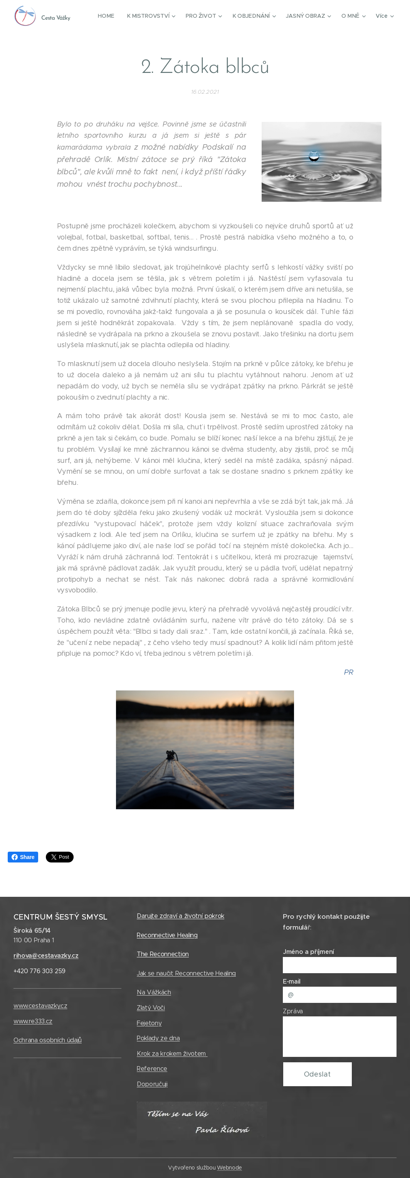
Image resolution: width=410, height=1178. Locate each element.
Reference (152, 1068)
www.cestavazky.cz (40, 1005)
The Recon (152, 954)
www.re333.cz (32, 1021)
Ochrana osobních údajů (47, 1040)
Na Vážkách (154, 992)
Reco (144, 935)
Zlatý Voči (151, 1007)
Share (23, 857)
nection (178, 954)
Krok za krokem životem (172, 1053)
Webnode (229, 1167)
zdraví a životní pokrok (192, 916)
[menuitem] (111, 15)
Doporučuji (152, 1084)
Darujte (148, 916)
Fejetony (149, 1023)
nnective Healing (174, 935)
